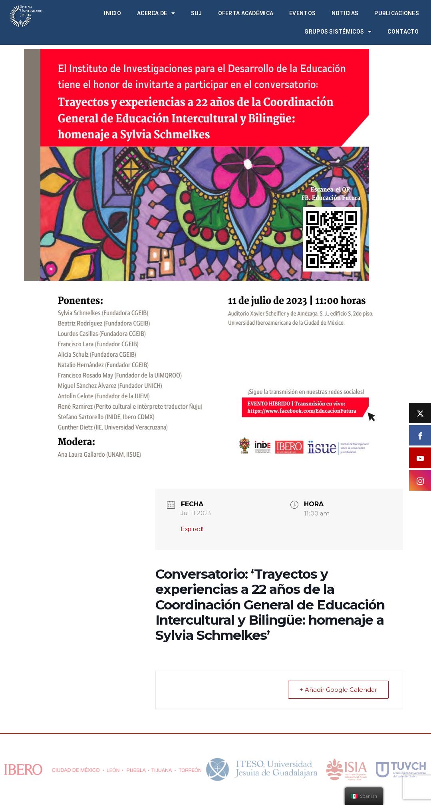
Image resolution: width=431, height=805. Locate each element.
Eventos (302, 13)
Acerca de (156, 13)
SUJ (196, 13)
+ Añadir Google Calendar (338, 689)
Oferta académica (245, 13)
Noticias (345, 13)
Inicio (112, 13)
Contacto (403, 31)
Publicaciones (396, 13)
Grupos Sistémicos (337, 31)
